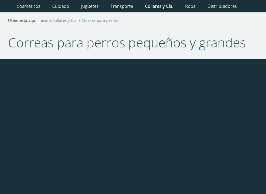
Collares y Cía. (65, 20)
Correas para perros (100, 20)
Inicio (43, 20)
